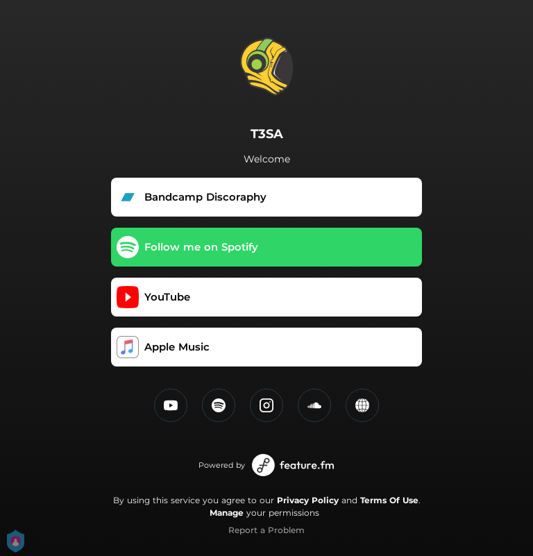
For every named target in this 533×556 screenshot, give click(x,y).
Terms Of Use (389, 500)
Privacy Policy (308, 500)
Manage (227, 512)
